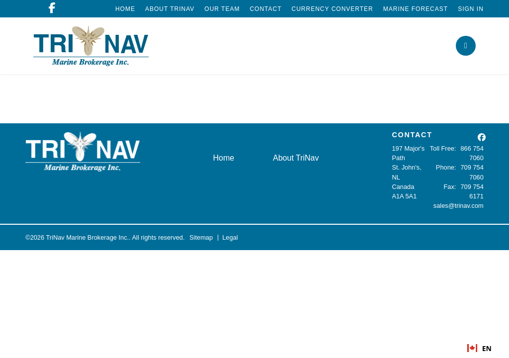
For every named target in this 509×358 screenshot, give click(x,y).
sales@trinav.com (458, 205)
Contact (265, 8)
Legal (230, 237)
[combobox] (479, 348)
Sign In (471, 8)
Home (125, 8)
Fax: (450, 186)
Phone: (446, 167)
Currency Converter (332, 8)
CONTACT (412, 135)
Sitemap (201, 237)
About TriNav (169, 8)
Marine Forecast (415, 8)
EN (479, 348)
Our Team (222, 8)
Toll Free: (443, 148)
